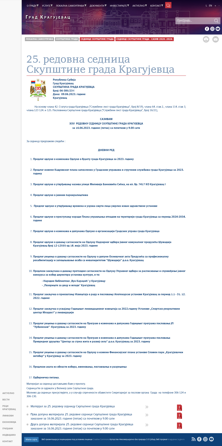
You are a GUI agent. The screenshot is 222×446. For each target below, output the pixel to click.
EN (210, 5)
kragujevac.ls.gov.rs (176, 440)
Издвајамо (9, 435)
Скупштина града (67, 39)
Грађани (7, 429)
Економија (9, 422)
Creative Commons (101, 440)
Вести (5, 400)
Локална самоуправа (39, 39)
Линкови (8, 416)
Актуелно (8, 393)
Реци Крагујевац (9, 408)
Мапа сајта (31, 439)
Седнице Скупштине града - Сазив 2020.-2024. (144, 39)
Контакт (7, 441)
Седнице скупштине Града (97, 39)
